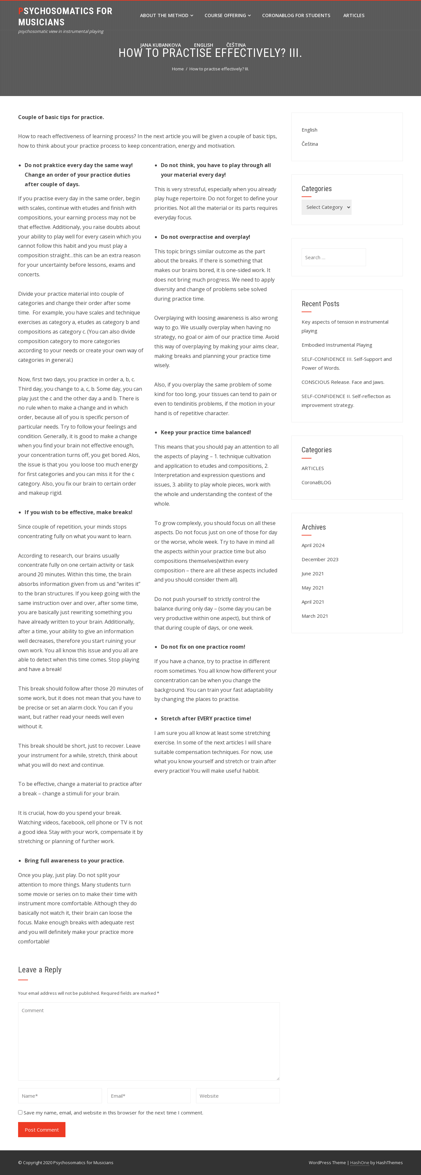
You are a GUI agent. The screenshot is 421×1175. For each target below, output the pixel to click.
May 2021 (313, 587)
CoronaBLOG (316, 482)
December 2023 (320, 559)
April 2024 (313, 545)
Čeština (236, 45)
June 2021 (313, 573)
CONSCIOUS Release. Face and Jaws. (343, 382)
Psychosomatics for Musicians (65, 17)
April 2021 (313, 601)
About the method (166, 15)
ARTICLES (353, 15)
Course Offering (228, 15)
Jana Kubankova (160, 45)
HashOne (359, 1162)
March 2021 (315, 615)
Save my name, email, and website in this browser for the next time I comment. (113, 1112)
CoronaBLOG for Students (296, 15)
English (203, 45)
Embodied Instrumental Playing (337, 344)
